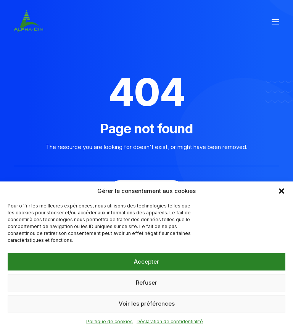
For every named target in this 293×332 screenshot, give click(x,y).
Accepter (146, 261)
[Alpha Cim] (28, 21)
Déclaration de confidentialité (170, 321)
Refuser (146, 282)
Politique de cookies (109, 321)
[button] (281, 191)
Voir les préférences (147, 303)
